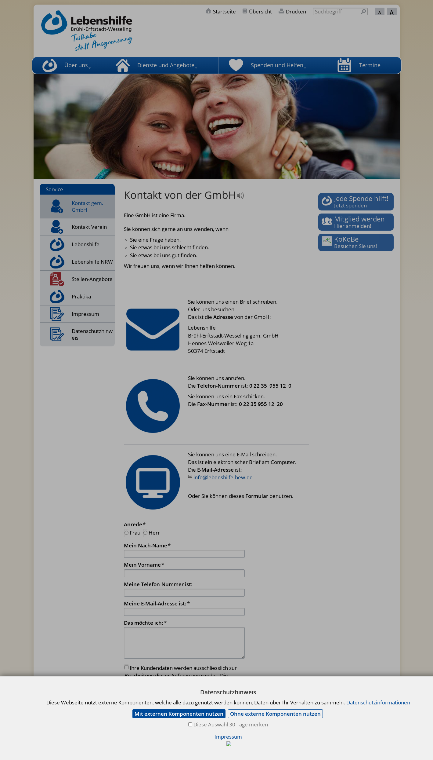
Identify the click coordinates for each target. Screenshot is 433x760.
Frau (135, 532)
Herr (154, 532)
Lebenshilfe (85, 244)
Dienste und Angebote (165, 65)
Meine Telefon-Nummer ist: (158, 584)
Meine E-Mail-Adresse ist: (157, 603)
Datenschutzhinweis (92, 334)
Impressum (85, 313)
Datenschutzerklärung (211, 683)
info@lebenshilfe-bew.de (223, 477)
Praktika (81, 296)
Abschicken (227, 713)
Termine (370, 65)
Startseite (224, 11)
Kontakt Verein (89, 226)
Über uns (76, 65)
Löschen (193, 713)
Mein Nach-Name (147, 545)
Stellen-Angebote (92, 279)
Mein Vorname (144, 564)
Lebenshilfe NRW (92, 261)
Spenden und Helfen (277, 65)
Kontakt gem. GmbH (87, 206)
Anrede (135, 524)
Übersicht (260, 11)
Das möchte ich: (145, 622)
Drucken (296, 11)
